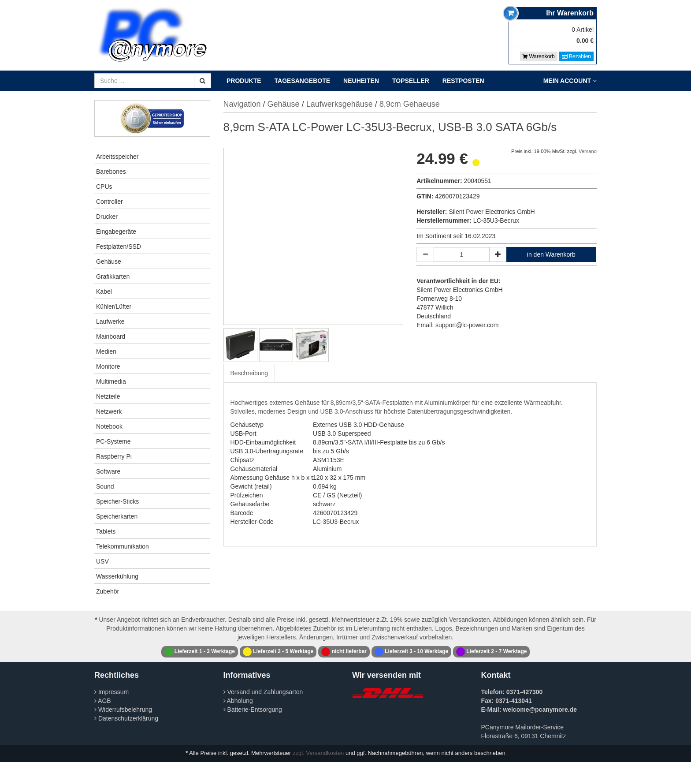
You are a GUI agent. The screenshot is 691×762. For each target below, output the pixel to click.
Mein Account (570, 80)
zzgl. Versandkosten (318, 753)
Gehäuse (108, 261)
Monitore (108, 366)
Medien (106, 351)
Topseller (410, 80)
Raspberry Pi (114, 456)
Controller (109, 201)
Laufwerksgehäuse (339, 104)
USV (102, 561)
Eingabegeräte (116, 231)
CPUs (104, 186)
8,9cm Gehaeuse (409, 104)
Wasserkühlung (117, 576)
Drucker (107, 216)
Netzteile (108, 396)
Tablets (105, 531)
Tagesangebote (303, 80)
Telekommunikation (122, 546)
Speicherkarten (116, 516)
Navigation (242, 104)
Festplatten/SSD (118, 246)
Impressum (111, 691)
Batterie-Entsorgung (252, 709)
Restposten (463, 80)
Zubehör (107, 591)
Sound (105, 486)
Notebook (109, 426)
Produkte (244, 80)
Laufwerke (110, 321)
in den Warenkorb (551, 254)
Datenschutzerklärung (126, 718)
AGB (102, 700)
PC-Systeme (113, 441)
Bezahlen (576, 56)
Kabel (104, 291)
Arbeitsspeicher (117, 156)
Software (108, 471)
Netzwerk (109, 411)
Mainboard (110, 336)
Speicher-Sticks (117, 501)
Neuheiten (361, 80)
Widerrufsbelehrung (123, 709)
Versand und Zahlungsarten (263, 691)
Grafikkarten (113, 276)
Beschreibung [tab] (249, 373)
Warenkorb (539, 56)
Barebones (111, 171)
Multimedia (111, 381)
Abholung (238, 700)
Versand (588, 151)
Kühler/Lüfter (113, 306)
